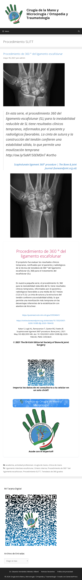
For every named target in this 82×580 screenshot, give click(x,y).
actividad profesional (24, 465)
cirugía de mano (41, 465)
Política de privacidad (65, 571)
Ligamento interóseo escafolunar (20, 468)
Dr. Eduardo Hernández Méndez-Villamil (24, 571)
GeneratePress (72, 577)
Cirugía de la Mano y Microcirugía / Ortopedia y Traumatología (47, 14)
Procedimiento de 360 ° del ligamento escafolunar (33, 54)
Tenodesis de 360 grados (52, 471)
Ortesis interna (40, 468)
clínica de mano (55, 465)
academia (10, 465)
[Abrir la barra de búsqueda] (79, 31)
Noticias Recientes (48, 571)
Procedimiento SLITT (32, 471)
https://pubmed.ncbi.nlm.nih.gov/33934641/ (41, 315)
